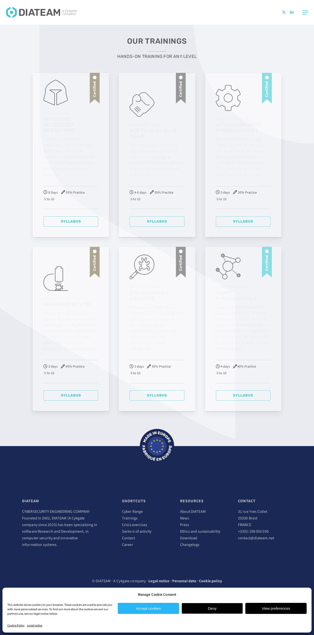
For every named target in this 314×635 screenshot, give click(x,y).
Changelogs (190, 544)
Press (184, 525)
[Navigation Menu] (305, 12)
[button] (70, 221)
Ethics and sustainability (200, 531)
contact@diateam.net (256, 538)
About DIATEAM (193, 511)
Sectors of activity (136, 531)
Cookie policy (210, 581)
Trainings (130, 518)
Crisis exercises (134, 525)
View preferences (276, 608)
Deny (212, 608)
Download (188, 538)
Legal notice (34, 625)
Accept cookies (148, 608)
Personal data (184, 581)
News (184, 518)
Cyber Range (132, 511)
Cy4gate (78, 518)
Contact (128, 538)
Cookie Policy (16, 625)
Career (127, 544)
